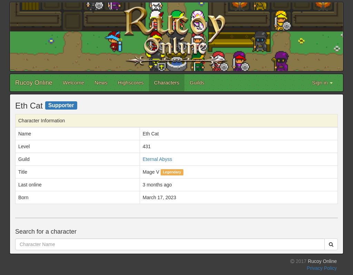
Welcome (73, 82)
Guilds (197, 82)
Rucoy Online (33, 82)
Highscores (131, 82)
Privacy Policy (322, 268)
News (101, 82)
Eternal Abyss (157, 159)
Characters (166, 82)
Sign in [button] (322, 82)
